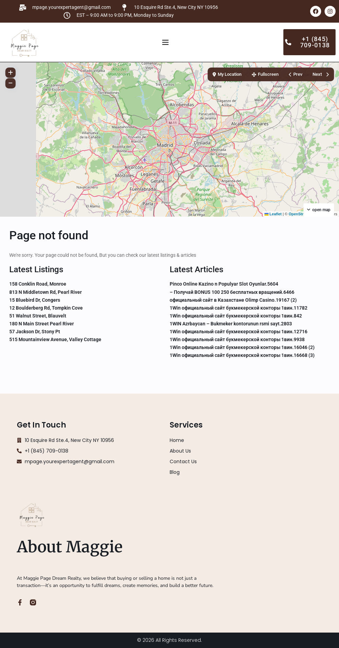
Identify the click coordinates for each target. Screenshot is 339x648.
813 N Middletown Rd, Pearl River (45, 292)
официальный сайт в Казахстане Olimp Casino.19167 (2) (233, 300)
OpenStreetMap (302, 214)
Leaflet (273, 214)
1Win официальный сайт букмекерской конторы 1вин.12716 (238, 331)
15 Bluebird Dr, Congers (34, 300)
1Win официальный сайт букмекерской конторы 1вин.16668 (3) (242, 355)
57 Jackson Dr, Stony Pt (34, 331)
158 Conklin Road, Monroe (37, 284)
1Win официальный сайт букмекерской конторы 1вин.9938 (237, 339)
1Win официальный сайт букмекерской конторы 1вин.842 (236, 316)
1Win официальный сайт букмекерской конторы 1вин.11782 (238, 308)
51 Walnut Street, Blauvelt (37, 316)
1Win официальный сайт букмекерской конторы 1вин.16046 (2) (242, 347)
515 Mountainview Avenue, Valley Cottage (55, 339)
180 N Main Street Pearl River (41, 323)
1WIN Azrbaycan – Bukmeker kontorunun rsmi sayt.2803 (231, 323)
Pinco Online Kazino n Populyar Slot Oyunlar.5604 (224, 284)
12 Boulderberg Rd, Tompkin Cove (46, 308)
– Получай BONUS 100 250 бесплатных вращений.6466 (232, 292)
